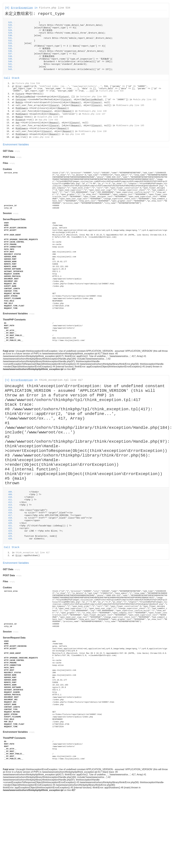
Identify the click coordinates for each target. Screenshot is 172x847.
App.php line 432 (48, 120)
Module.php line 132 (144, 99)
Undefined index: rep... (54, 86)
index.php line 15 (43, 137)
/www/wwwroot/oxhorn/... (86, 86)
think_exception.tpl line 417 (61, 380)
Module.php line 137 (93, 114)
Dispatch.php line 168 (50, 117)
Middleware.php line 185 (130, 105)
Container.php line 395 (93, 97)
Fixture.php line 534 (54, 7)
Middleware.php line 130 (92, 111)
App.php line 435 (75, 134)
